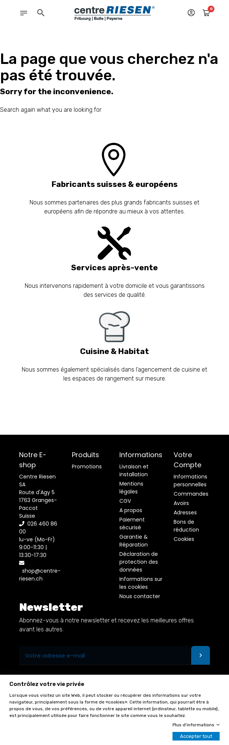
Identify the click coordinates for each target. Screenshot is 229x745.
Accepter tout (196, 736)
